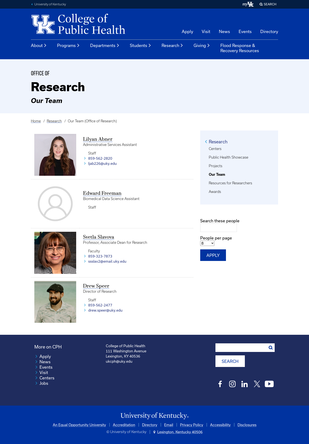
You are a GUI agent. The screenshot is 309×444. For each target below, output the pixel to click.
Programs (68, 45)
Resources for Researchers (230, 183)
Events (245, 31)
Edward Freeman (102, 193)
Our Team (217, 174)
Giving (202, 45)
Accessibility (220, 425)
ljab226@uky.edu (102, 163)
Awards (215, 192)
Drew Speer (96, 286)
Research (172, 45)
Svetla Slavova (98, 237)
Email (168, 425)
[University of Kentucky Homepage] (154, 416)
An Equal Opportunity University (79, 425)
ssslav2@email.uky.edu (107, 261)
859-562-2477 (100, 305)
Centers (215, 149)
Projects (215, 166)
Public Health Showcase (228, 157)
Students (140, 45)
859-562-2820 (100, 158)
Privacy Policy (191, 425)
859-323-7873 (100, 256)
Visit (206, 31)
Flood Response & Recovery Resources (239, 48)
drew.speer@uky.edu (105, 310)
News (224, 31)
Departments (105, 45)
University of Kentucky (50, 4)
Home (36, 121)
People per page (216, 237)
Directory (269, 31)
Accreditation (124, 425)
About (39, 45)
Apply (187, 31)
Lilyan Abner (97, 139)
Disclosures (247, 425)
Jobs (43, 383)
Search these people (219, 220)
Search (270, 4)
